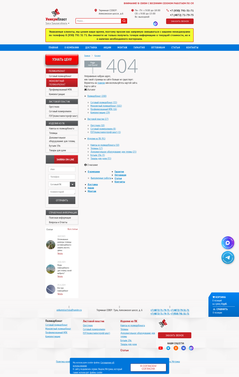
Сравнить (220, 309)
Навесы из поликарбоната (61, 128)
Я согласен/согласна (148, 367)
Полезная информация (60, 217)
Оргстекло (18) (97, 125)
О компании (71, 47)
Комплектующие (57, 94)
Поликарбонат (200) (97, 96)
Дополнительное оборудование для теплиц (62, 139)
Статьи (175, 47)
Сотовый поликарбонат (60, 76)
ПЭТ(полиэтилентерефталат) (63, 116)
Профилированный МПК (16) (103, 109)
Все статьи (73, 229)
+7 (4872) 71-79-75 (182, 15)
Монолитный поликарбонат (58, 328)
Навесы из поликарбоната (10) (104, 145)
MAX (155, 23)
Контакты (192, 47)
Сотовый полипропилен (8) (103, 128)
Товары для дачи (57, 150)
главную (101, 82)
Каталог (98, 55)
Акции (107, 47)
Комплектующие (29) (100, 112)
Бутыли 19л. (55, 145)
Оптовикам (158, 47)
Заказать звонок (180, 21)
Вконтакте (149, 23)
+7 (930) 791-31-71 (182, 10)
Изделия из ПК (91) (96, 138)
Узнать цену (62, 59)
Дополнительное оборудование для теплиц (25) (113, 151)
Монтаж (122, 47)
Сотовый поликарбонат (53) (103, 102)
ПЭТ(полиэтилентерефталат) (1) (105, 132)
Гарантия (139, 47)
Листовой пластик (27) (97, 119)
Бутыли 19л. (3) (97, 155)
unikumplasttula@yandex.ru (69, 310)
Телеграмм (137, 23)
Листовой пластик (59, 101)
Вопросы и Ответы (58, 222)
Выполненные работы (101, 178)
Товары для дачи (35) (100, 158)
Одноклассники (143, 23)
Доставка (91, 47)
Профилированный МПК (60, 89)
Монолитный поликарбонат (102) (106, 105)
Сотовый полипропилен (60, 111)
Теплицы (53, 133)
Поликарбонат (57, 71)
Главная (53, 47)
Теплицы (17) (96, 148)
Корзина (220, 297)
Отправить (62, 200)
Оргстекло (54, 106)
